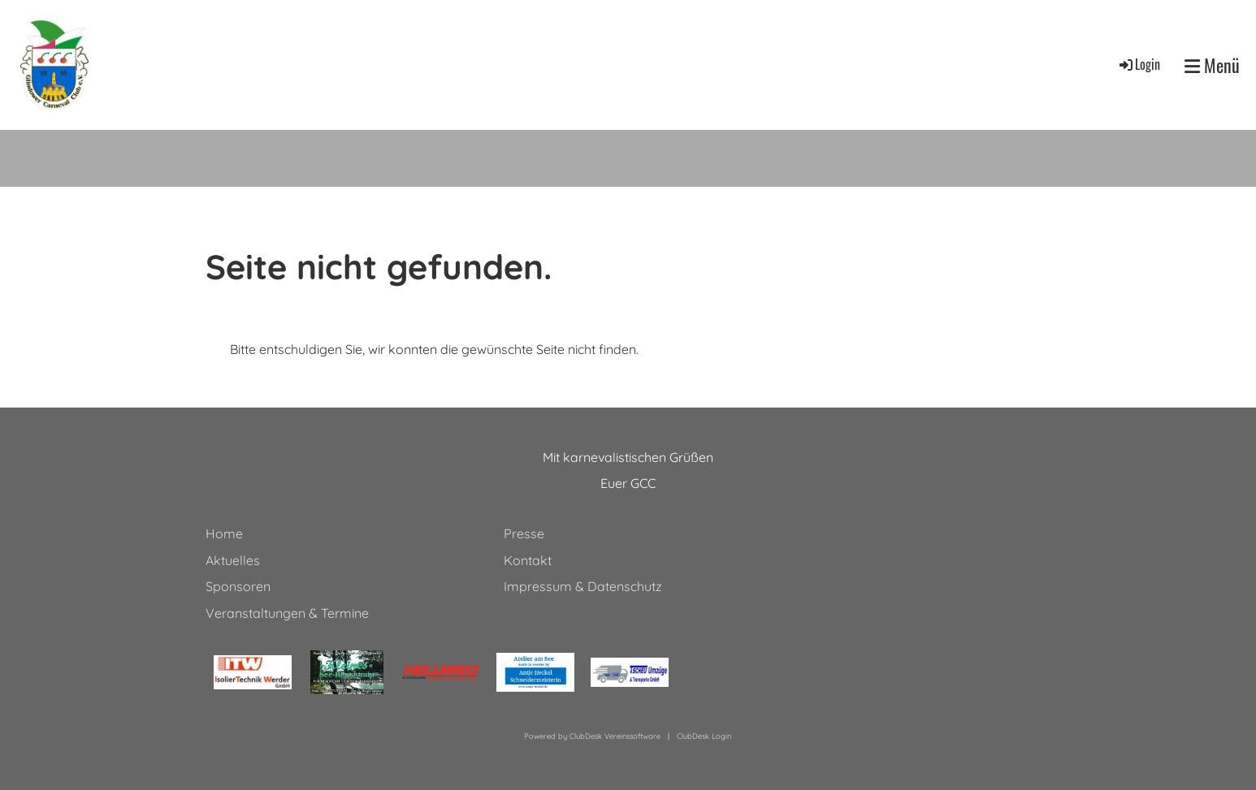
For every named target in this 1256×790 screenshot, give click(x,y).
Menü (1212, 65)
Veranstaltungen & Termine (287, 613)
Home (224, 533)
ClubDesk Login (704, 736)
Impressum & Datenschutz (583, 586)
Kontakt (528, 560)
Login (1138, 64)
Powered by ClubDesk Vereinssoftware (592, 736)
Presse (524, 533)
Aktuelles (233, 560)
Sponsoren (238, 586)
